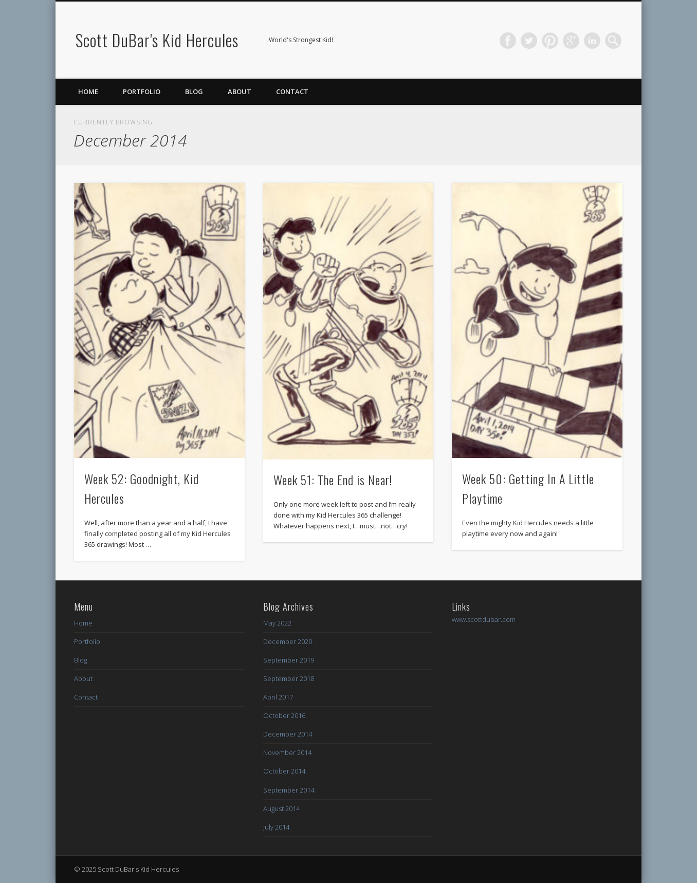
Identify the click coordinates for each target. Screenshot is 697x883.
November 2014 (287, 752)
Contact (292, 91)
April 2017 (278, 697)
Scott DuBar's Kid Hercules (157, 40)
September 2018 (288, 678)
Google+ (571, 40)
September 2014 (288, 790)
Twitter (529, 40)
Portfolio (141, 91)
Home (88, 91)
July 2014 (276, 827)
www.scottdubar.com (484, 619)
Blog (194, 91)
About (239, 91)
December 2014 (287, 734)
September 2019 (288, 660)
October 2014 (284, 771)
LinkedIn (592, 40)
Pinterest (550, 40)
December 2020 (287, 641)
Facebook (508, 40)
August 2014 (281, 808)
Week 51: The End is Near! (332, 479)
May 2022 (277, 623)
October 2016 (284, 715)
